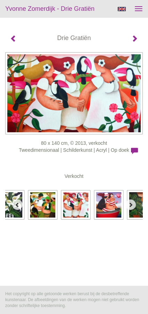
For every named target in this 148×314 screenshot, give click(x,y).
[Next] (130, 204)
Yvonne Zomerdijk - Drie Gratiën (49, 8)
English (122, 9)
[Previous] (17, 204)
